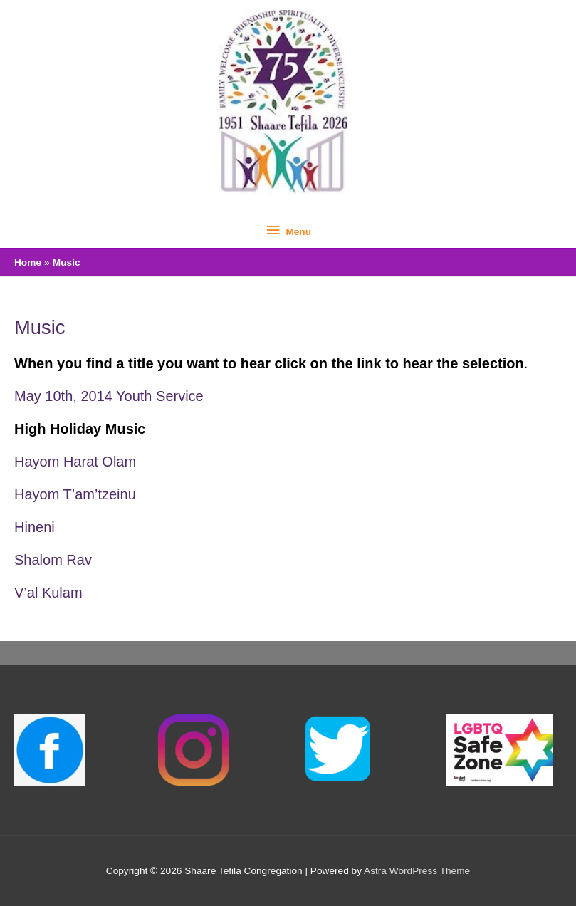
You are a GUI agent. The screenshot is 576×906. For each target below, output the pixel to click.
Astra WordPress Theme (417, 870)
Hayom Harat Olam (75, 461)
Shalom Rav (53, 560)
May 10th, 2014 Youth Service (109, 396)
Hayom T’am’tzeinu (75, 494)
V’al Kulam (48, 592)
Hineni (34, 527)
